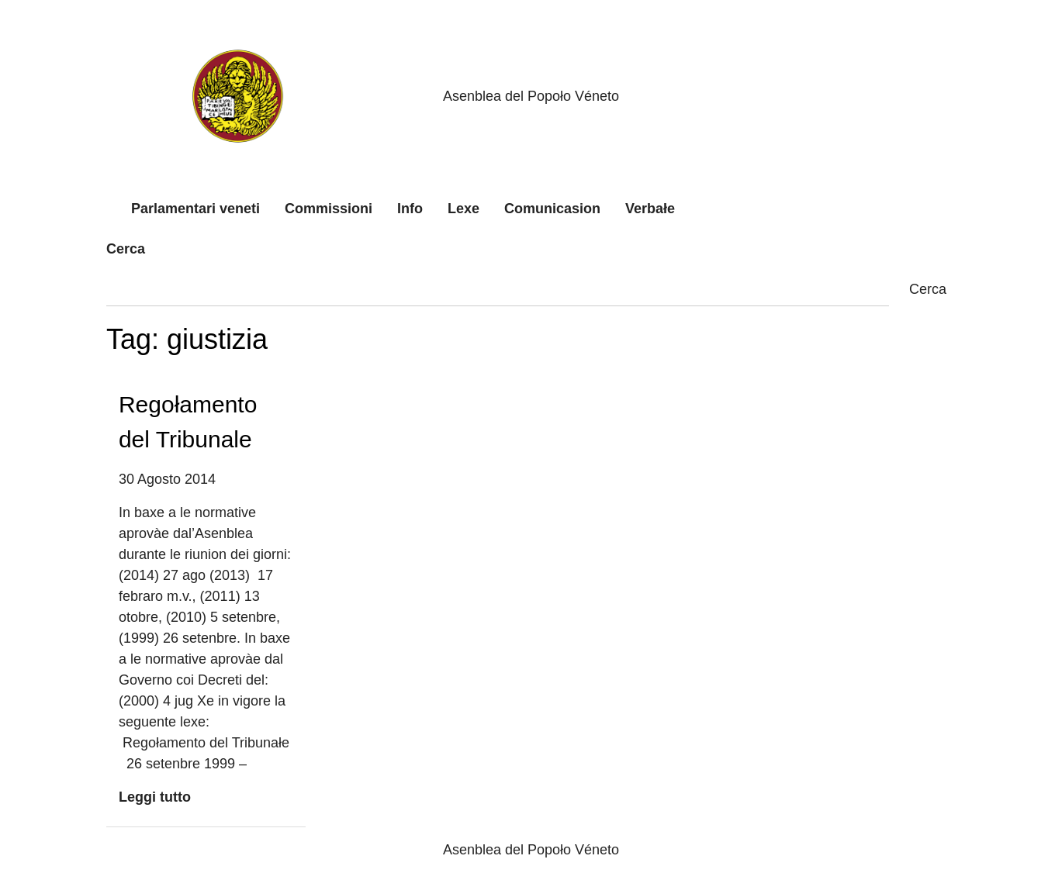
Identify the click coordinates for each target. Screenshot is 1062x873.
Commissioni (328, 208)
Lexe (463, 208)
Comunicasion (552, 208)
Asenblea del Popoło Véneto (531, 96)
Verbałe (650, 208)
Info (410, 208)
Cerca (125, 249)
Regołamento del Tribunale (188, 422)
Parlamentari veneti (195, 208)
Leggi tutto (155, 797)
